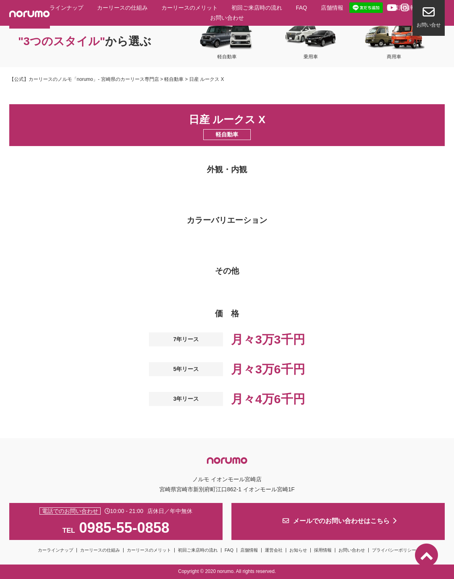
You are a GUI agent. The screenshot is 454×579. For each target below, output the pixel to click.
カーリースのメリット (189, 7)
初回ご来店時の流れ (256, 7)
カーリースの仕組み (122, 7)
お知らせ (298, 550)
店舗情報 (332, 7)
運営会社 (274, 550)
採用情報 (323, 550)
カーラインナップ (60, 7)
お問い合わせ (227, 17)
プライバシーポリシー (394, 550)
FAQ (301, 7)
